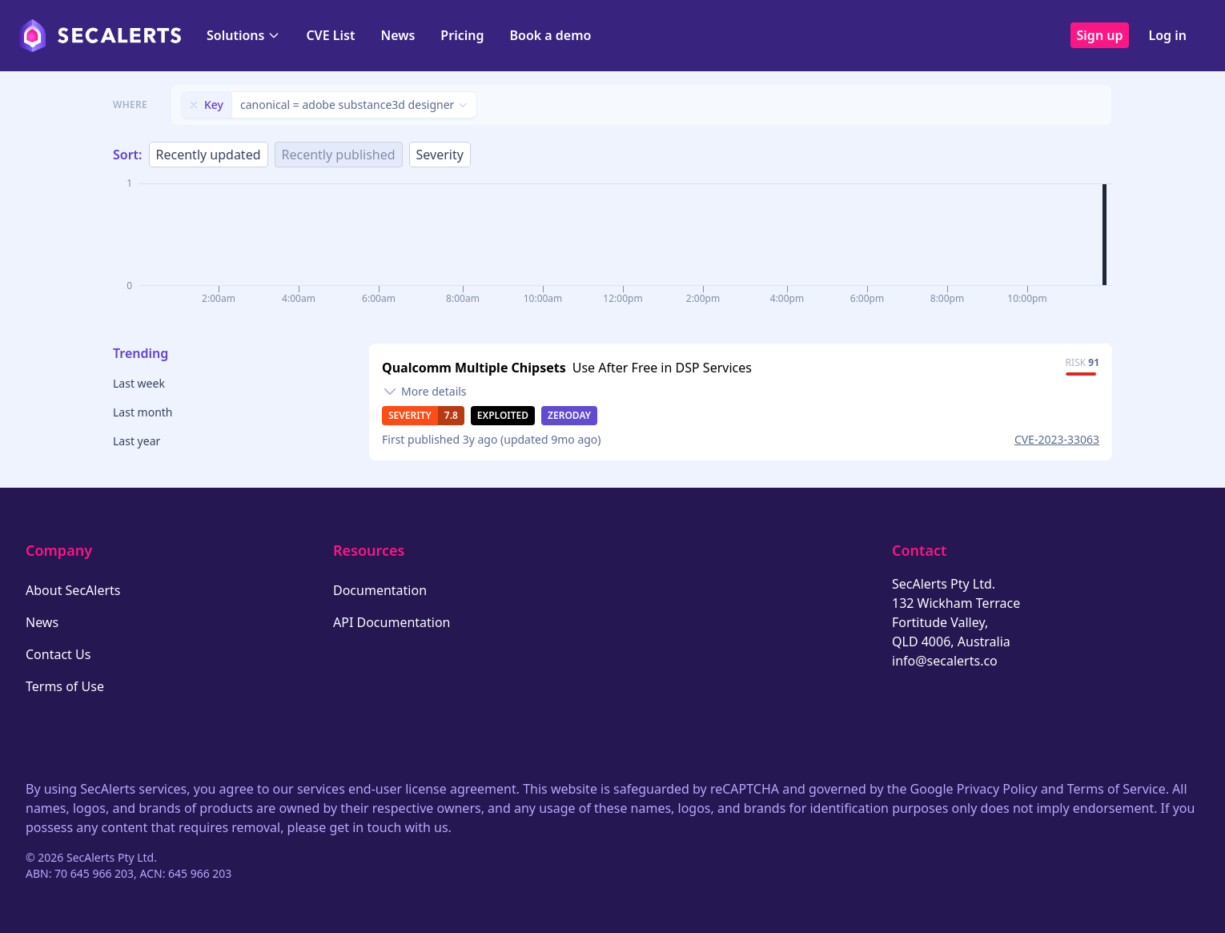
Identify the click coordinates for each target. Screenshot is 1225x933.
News (397, 35)
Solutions (243, 35)
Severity (440, 154)
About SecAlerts (73, 590)
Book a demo (550, 35)
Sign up (1100, 35)
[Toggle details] (424, 392)
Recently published (339, 154)
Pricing (462, 35)
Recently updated (208, 154)
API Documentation (392, 622)
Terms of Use (65, 686)
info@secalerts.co (945, 661)
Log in (1167, 35)
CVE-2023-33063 (1056, 439)
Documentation (380, 590)
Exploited (502, 415)
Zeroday (569, 415)
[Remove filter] (194, 105)
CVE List (330, 35)
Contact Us (58, 654)
